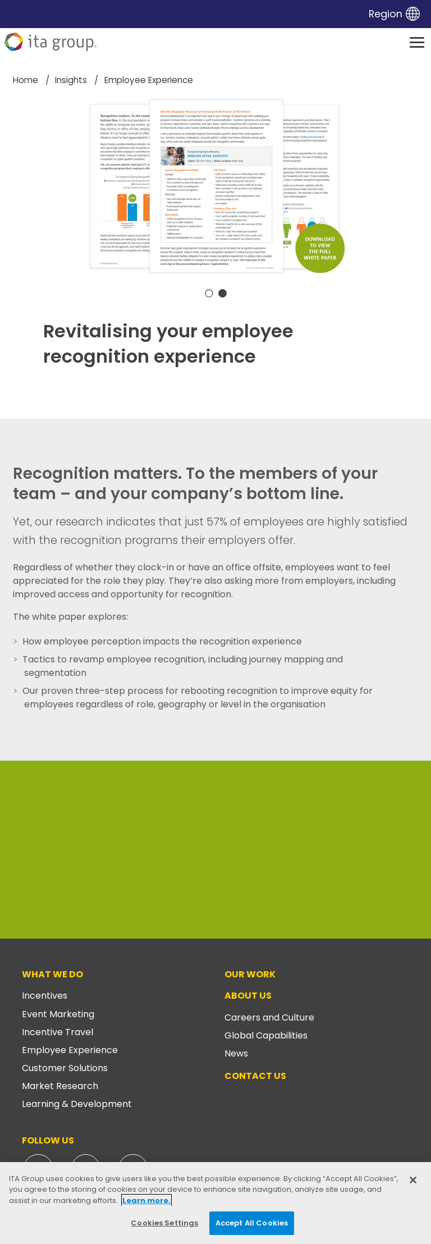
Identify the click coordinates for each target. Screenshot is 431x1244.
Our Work (250, 974)
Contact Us (255, 1075)
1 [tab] (209, 293)
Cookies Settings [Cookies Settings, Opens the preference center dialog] (164, 1223)
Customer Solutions (65, 1068)
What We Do (52, 974)
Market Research (60, 1086)
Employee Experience (70, 1050)
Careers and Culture (269, 1017)
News (236, 1053)
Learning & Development (77, 1103)
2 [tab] (222, 293)
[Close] (413, 1180)
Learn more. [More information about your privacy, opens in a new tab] (146, 1200)
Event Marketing (58, 1014)
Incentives (44, 995)
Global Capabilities (266, 1035)
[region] (215, 1203)
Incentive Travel (57, 1032)
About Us (248, 995)
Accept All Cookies (252, 1223)
